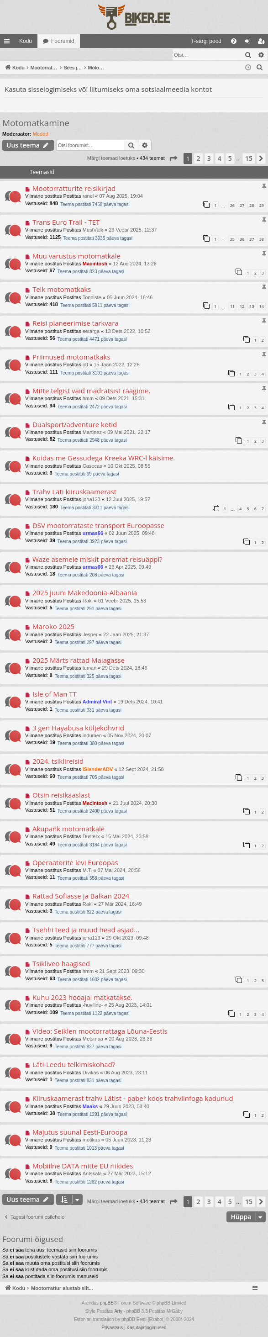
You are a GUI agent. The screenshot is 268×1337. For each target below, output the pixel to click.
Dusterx (91, 837)
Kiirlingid (9, 43)
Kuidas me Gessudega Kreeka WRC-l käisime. (103, 458)
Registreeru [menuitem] (263, 43)
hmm (88, 399)
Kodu (25, 41)
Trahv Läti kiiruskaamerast (74, 492)
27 (242, 206)
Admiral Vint (97, 702)
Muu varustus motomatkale (76, 256)
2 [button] (198, 158)
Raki (88, 601)
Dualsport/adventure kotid (74, 424)
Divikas (91, 1073)
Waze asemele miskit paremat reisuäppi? (97, 559)
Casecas (92, 466)
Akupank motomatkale (68, 829)
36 (242, 240)
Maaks (90, 1107)
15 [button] (248, 158)
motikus (91, 1140)
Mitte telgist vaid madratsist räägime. (91, 391)
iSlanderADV (98, 769)
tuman (90, 668)
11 (232, 307)
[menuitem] (132, 41)
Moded (40, 134)
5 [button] (230, 158)
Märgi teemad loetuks (34, 55)
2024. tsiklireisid (58, 761)
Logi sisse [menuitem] (249, 43)
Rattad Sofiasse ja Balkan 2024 (80, 896)
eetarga (91, 331)
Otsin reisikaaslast (61, 795)
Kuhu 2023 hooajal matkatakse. (82, 997)
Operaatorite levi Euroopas (75, 862)
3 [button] (209, 158)
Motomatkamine (35, 123)
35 (232, 240)
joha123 (91, 499)
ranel (88, 196)
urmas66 (93, 533)
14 (261, 307)
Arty (118, 1311)
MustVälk (93, 230)
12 (242, 307)
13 (251, 307)
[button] (173, 158)
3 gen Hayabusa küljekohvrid (78, 728)
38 (261, 240)
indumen (92, 736)
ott (85, 365)
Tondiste (92, 298)
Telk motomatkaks (61, 289)
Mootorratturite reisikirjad (74, 188)
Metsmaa (93, 1039)
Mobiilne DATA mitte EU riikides (82, 1166)
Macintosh (95, 264)
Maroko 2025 (53, 626)
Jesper (90, 635)
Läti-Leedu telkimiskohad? (73, 1064)
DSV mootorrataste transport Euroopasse (98, 525)
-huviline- (93, 1005)
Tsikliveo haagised (61, 963)
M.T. (87, 870)
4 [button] (219, 158)
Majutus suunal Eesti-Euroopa (79, 1132)
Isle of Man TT (54, 694)
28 (251, 206)
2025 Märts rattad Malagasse (78, 660)
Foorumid (62, 41)
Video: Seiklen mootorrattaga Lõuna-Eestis (100, 1031)
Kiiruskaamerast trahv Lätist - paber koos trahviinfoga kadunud (132, 1098)
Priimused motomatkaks (71, 357)
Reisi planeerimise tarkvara (75, 323)
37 (251, 240)
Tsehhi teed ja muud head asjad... (85, 930)
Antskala (92, 1174)
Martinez (92, 432)
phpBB (107, 1303)
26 (232, 206)
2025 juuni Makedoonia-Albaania (84, 592)
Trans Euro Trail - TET (66, 222)
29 (261, 206)
